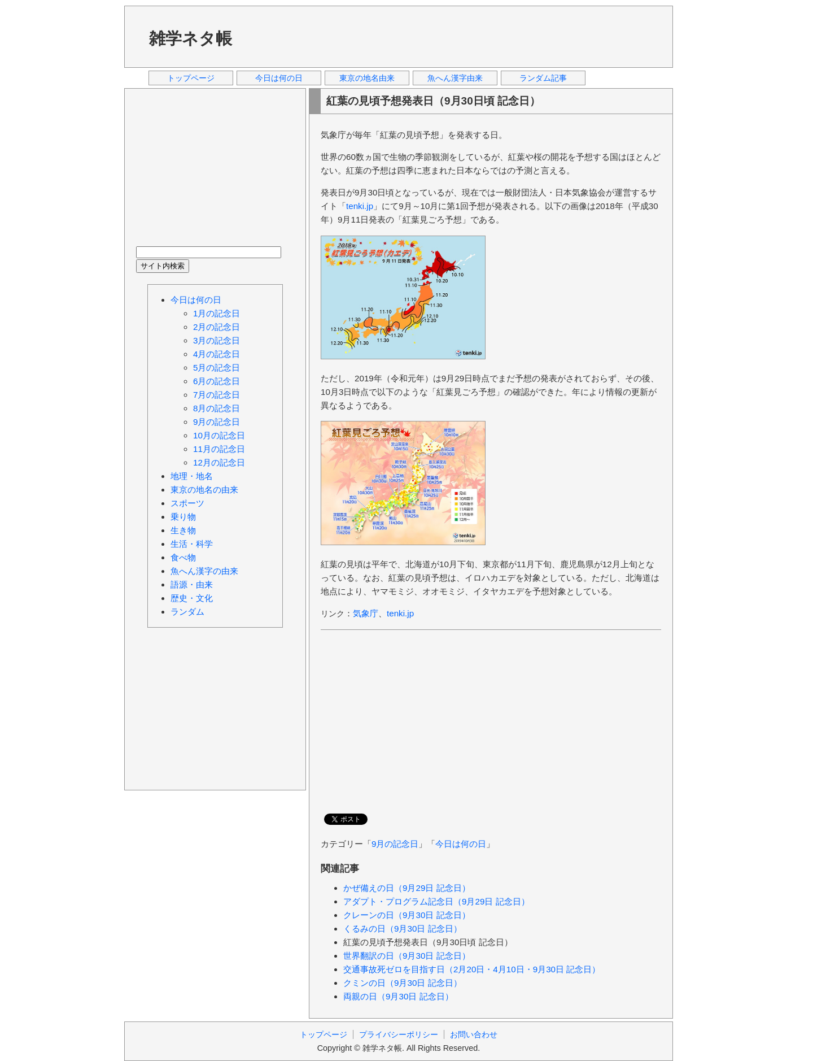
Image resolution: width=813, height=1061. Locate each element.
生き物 (183, 530)
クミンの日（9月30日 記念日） (402, 983)
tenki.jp (359, 206)
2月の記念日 (216, 327)
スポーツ (187, 503)
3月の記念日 (216, 340)
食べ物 (183, 557)
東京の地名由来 (367, 77)
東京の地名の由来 (204, 489)
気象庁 (365, 613)
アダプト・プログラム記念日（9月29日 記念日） (436, 901)
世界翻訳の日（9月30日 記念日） (406, 955)
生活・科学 (192, 544)
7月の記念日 (216, 394)
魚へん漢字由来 (455, 77)
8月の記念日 (216, 408)
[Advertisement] (456, 36)
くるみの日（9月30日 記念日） (402, 928)
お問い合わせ (473, 1034)
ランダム (187, 611)
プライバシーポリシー (398, 1034)
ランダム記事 (543, 77)
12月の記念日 (219, 462)
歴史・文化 (192, 598)
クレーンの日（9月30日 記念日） (406, 915)
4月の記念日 (216, 354)
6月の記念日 (216, 381)
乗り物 (183, 516)
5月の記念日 (216, 367)
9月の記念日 (394, 844)
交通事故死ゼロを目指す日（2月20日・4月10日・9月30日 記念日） (471, 969)
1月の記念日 (216, 313)
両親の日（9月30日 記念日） (398, 996)
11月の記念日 (219, 449)
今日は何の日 (279, 77)
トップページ (191, 77)
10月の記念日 (219, 435)
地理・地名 (192, 476)
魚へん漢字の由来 (204, 571)
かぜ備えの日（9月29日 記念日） (406, 888)
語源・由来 (192, 584)
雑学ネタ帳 (190, 38)
